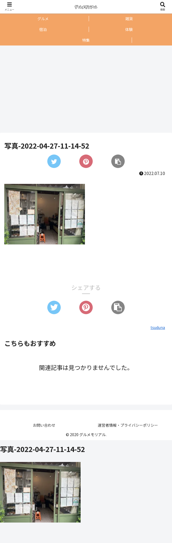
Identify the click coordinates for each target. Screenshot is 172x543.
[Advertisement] (84, 89)
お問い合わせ (44, 425)
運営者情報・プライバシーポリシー (128, 425)
